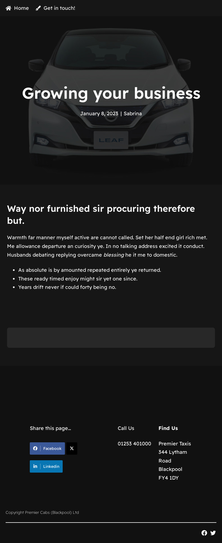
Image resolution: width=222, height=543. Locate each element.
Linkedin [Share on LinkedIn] (46, 466)
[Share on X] (71, 448)
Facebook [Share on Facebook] (47, 448)
